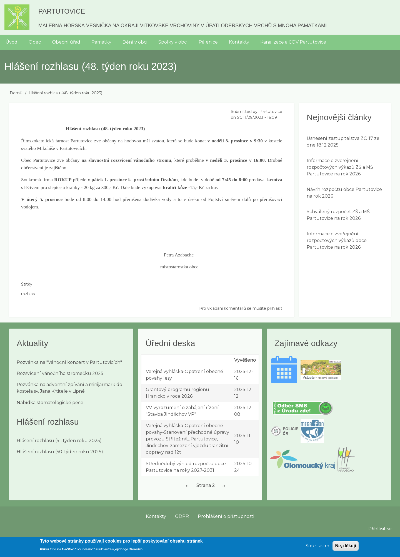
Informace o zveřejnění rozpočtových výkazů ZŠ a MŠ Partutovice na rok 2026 (340, 167)
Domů (16, 92)
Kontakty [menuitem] (239, 42)
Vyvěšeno (245, 360)
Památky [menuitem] (101, 42)
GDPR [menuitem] (182, 516)
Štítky (26, 284)
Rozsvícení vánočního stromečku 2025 (60, 373)
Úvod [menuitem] (12, 42)
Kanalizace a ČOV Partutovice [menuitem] (293, 42)
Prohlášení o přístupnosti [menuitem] (226, 516)
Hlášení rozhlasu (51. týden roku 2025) (59, 440)
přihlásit (274, 308)
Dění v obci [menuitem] (134, 42)
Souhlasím (317, 548)
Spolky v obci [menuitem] (173, 42)
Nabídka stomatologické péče (50, 402)
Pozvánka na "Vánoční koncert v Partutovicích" (69, 362)
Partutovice (61, 11)
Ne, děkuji (345, 548)
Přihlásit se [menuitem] (380, 528)
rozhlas (28, 293)
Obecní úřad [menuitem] (66, 42)
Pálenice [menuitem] (208, 42)
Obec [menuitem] (35, 42)
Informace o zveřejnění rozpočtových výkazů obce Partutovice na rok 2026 (337, 240)
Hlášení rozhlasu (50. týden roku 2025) (60, 451)
